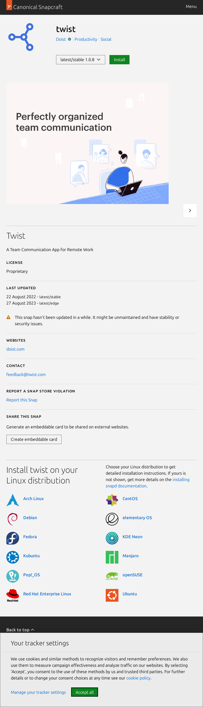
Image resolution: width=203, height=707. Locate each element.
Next (190, 210)
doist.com (15, 349)
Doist (61, 39)
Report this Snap (21, 399)
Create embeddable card (34, 439)
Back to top (20, 629)
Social (106, 39)
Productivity (86, 39)
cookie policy (138, 678)
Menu (191, 6)
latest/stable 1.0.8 (81, 59)
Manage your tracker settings (38, 692)
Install (119, 59)
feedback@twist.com (26, 374)
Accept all (85, 692)
